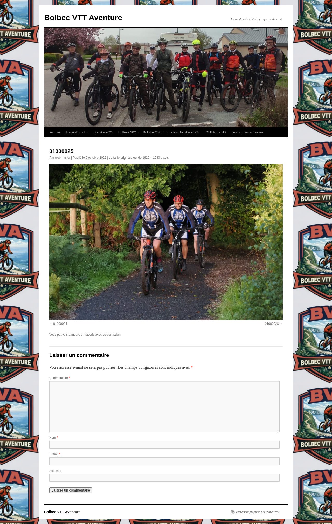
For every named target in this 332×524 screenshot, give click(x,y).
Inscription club (77, 132)
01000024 (60, 324)
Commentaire (59, 378)
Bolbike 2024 (128, 132)
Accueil (55, 132)
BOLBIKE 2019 (214, 132)
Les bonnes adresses (247, 132)
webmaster (62, 158)
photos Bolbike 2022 (183, 132)
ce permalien (112, 334)
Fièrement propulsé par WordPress (257, 512)
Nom (53, 437)
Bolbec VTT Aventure (83, 17)
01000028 (272, 324)
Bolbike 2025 (103, 132)
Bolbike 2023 (152, 132)
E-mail (54, 454)
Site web (55, 471)
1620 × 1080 (151, 158)
